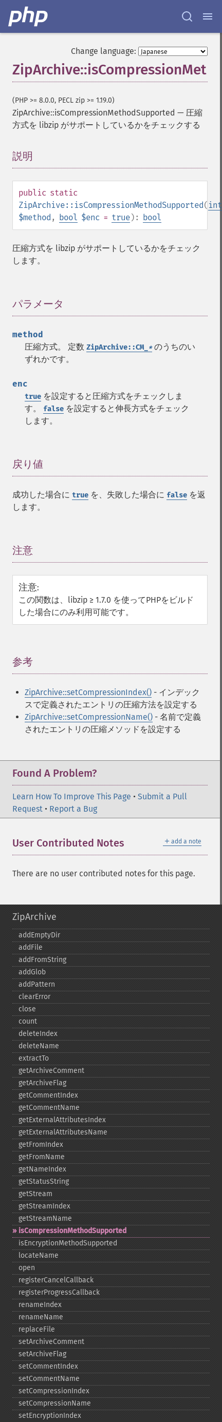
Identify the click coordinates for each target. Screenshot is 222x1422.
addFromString (42, 959)
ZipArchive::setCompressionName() (89, 717)
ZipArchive (34, 917)
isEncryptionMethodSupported (67, 1243)
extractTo (33, 1058)
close (27, 1009)
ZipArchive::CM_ (119, 347)
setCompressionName (54, 1403)
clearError (34, 996)
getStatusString (43, 1181)
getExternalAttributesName (62, 1132)
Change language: (103, 51)
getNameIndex (42, 1169)
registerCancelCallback (56, 1280)
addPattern (36, 984)
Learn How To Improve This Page (71, 796)
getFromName (41, 1156)
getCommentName (49, 1107)
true (121, 217)
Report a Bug (73, 809)
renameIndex (40, 1304)
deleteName (38, 1046)
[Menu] (207, 16)
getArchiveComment (51, 1070)
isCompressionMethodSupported (72, 1230)
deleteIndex (38, 1033)
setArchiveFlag (42, 1354)
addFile (30, 947)
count (27, 1021)
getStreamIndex (44, 1206)
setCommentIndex (48, 1366)
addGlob (32, 972)
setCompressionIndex (53, 1391)
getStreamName (45, 1218)
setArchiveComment (51, 1341)
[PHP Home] (28, 16)
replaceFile (36, 1329)
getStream (35, 1193)
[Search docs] (187, 16)
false (53, 409)
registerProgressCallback (59, 1292)
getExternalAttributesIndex (62, 1120)
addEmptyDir (39, 935)
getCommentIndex (48, 1095)
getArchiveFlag (42, 1083)
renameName (40, 1317)
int (215, 205)
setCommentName (49, 1378)
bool (68, 217)
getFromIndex (40, 1144)
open (26, 1267)
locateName (38, 1255)
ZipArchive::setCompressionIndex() (88, 692)
